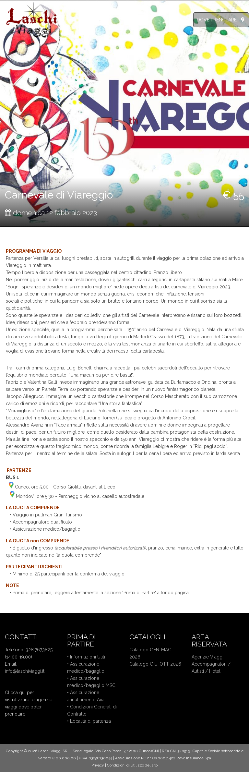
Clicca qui (15, 692)
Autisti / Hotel (206, 671)
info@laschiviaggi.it (24, 671)
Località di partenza (90, 721)
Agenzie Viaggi (207, 656)
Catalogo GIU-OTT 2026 (155, 664)
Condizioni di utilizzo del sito (132, 765)
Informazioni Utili (87, 656)
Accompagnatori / (211, 664)
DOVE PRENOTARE (217, 19)
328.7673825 (39, 649)
